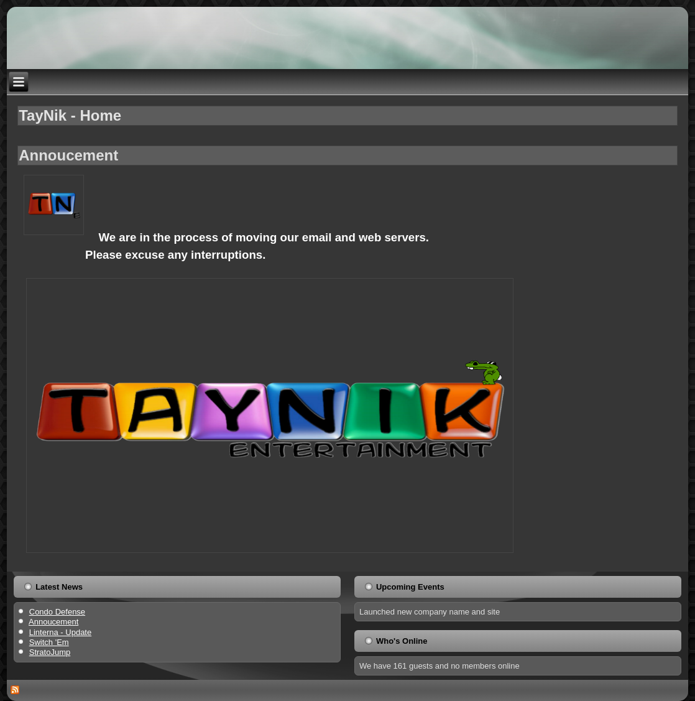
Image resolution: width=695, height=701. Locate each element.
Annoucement (68, 155)
